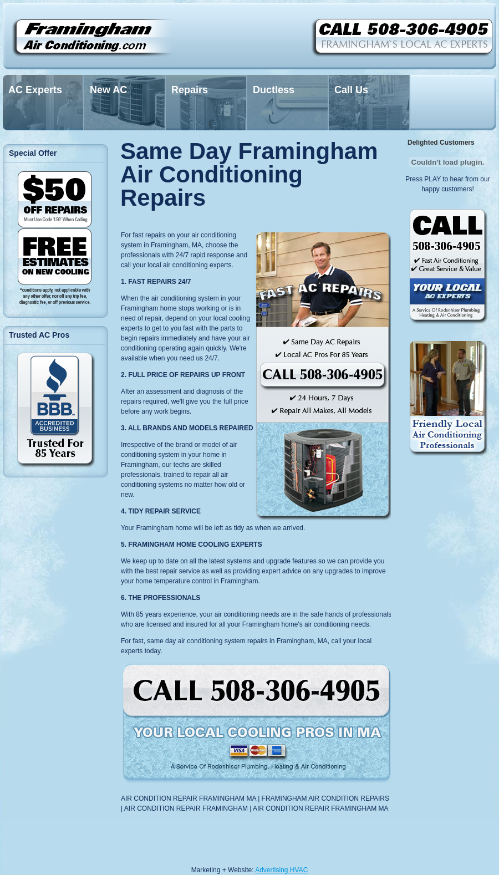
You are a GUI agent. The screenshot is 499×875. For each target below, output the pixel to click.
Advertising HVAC (281, 870)
